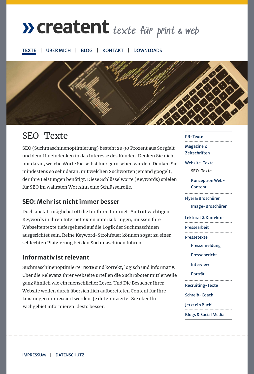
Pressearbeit (197, 227)
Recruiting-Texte (201, 285)
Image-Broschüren (209, 206)
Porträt (198, 273)
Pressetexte (196, 237)
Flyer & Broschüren (203, 198)
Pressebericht (204, 254)
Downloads (147, 50)
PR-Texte (194, 136)
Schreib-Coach (199, 294)
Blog (87, 50)
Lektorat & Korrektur (204, 217)
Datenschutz (70, 354)
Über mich (58, 50)
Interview (200, 264)
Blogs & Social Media (204, 314)
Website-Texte (199, 162)
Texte (29, 50)
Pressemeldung (206, 245)
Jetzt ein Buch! (199, 304)
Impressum (34, 354)
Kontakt (113, 50)
